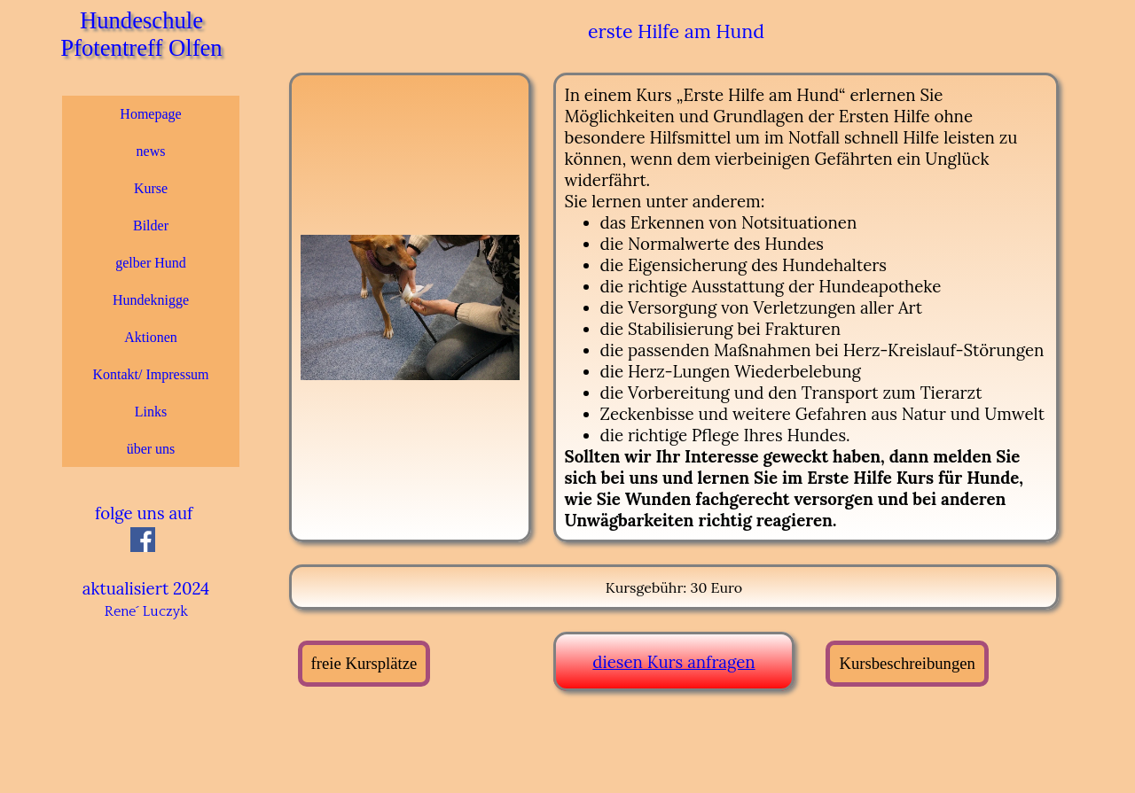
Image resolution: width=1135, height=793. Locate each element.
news (151, 151)
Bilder (150, 225)
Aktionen (150, 337)
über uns (151, 448)
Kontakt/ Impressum (150, 374)
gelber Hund (150, 262)
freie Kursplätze (364, 663)
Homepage (150, 113)
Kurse (151, 188)
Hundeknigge (151, 299)
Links (151, 411)
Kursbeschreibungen (907, 663)
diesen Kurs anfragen (673, 661)
